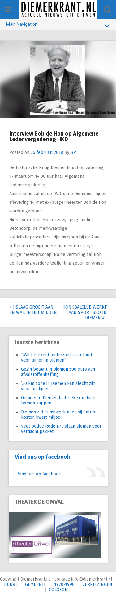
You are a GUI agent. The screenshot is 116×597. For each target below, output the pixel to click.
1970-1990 (64, 584)
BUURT (10, 584)
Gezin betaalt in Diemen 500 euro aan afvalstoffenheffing (58, 372)
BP (73, 152)
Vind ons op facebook (42, 456)
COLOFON (58, 589)
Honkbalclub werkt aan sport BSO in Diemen (84, 312)
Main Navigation (58, 25)
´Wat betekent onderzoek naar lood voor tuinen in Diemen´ (56, 357)
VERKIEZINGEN (97, 584)
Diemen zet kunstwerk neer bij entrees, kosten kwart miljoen (60, 414)
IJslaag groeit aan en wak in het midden (33, 310)
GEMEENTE (35, 584)
